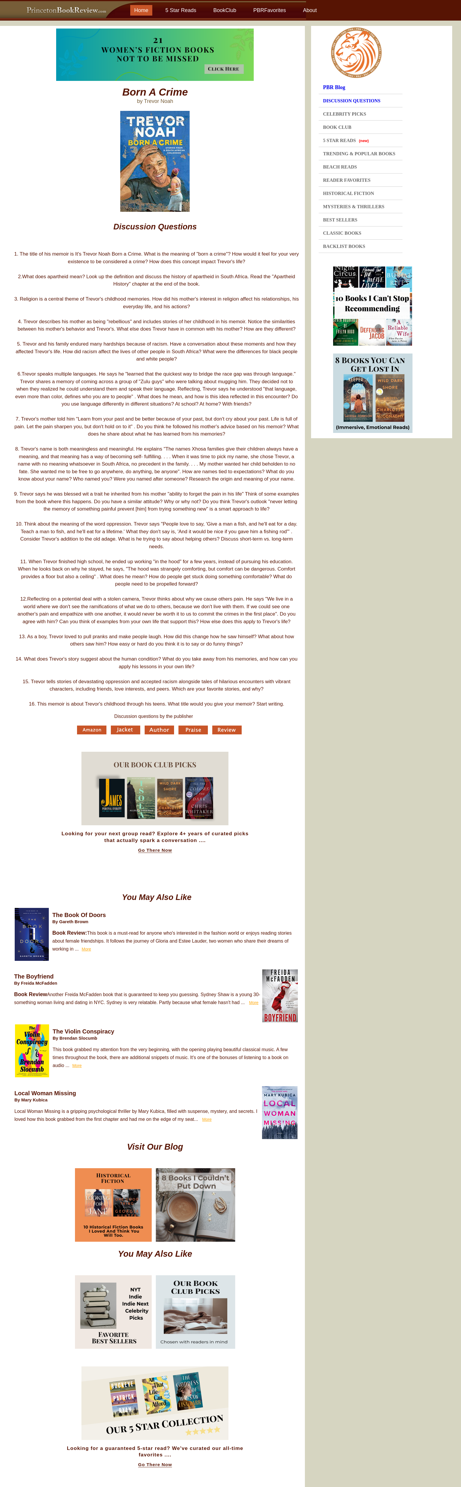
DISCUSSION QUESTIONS (351, 100)
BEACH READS (340, 166)
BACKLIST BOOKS (344, 246)
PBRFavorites (269, 10)
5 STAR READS (346, 140)
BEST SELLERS (340, 219)
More (86, 949)
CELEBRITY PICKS (344, 113)
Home (141, 10)
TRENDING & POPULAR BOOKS (359, 153)
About (310, 10)
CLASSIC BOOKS (342, 233)
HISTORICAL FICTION (348, 193)
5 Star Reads (180, 10)
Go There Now (155, 850)
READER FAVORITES (346, 180)
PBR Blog (334, 87)
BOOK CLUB (337, 127)
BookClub (224, 10)
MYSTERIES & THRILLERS (354, 206)
